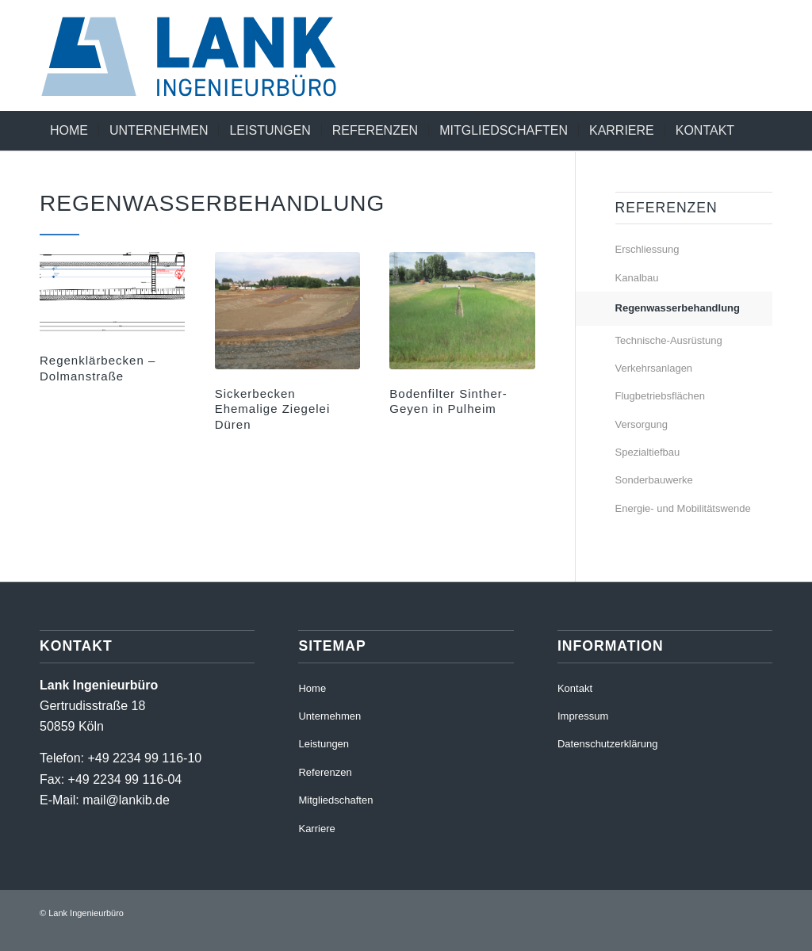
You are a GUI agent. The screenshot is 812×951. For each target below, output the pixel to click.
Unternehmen (329, 716)
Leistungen (323, 744)
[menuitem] (69, 131)
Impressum (582, 716)
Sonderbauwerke (654, 480)
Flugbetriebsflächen (660, 396)
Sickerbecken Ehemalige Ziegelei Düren (273, 409)
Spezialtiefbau (647, 452)
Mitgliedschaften (335, 800)
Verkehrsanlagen (654, 368)
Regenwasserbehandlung (677, 308)
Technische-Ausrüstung (668, 340)
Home (312, 688)
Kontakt (574, 688)
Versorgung (641, 424)
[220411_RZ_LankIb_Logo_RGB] (205, 55)
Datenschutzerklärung (607, 744)
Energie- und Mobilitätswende (683, 508)
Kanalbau (637, 278)
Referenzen (324, 772)
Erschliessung (647, 249)
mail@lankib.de (126, 800)
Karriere (316, 829)
